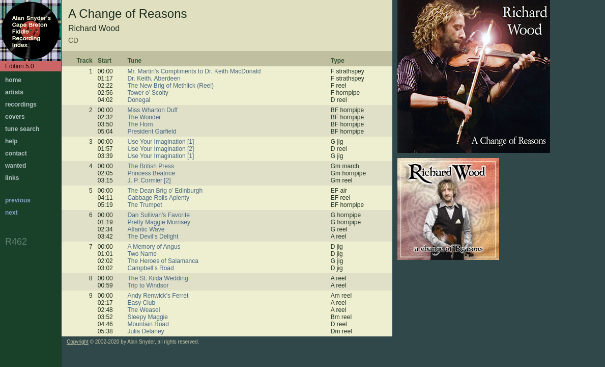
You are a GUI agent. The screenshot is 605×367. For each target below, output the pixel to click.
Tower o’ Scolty (148, 92)
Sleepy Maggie (148, 317)
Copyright (78, 342)
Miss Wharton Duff (153, 110)
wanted (15, 165)
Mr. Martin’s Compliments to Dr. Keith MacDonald (194, 71)
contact (16, 153)
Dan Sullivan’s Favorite (159, 215)
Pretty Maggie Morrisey (159, 222)
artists (14, 92)
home (13, 80)
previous (18, 200)
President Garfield (152, 131)
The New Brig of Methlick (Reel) (171, 85)
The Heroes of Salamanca (163, 261)
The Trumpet (145, 204)
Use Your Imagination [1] (161, 141)
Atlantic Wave (146, 229)
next (11, 212)
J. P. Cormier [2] (149, 180)
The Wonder (144, 117)
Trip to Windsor (148, 285)
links (12, 177)
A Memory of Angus (154, 246)
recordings (21, 104)
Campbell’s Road (151, 268)
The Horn (140, 124)
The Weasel (144, 309)
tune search (22, 129)
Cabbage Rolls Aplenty (158, 197)
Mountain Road (148, 324)
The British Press (151, 166)
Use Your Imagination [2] (161, 148)
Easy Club (142, 302)
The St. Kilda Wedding (158, 278)
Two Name (142, 253)
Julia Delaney (146, 331)
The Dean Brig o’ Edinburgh (165, 190)
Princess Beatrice (151, 173)
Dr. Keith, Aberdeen (154, 78)
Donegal (139, 99)
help (11, 141)
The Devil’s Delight (153, 236)
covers (15, 116)
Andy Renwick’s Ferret (158, 295)
